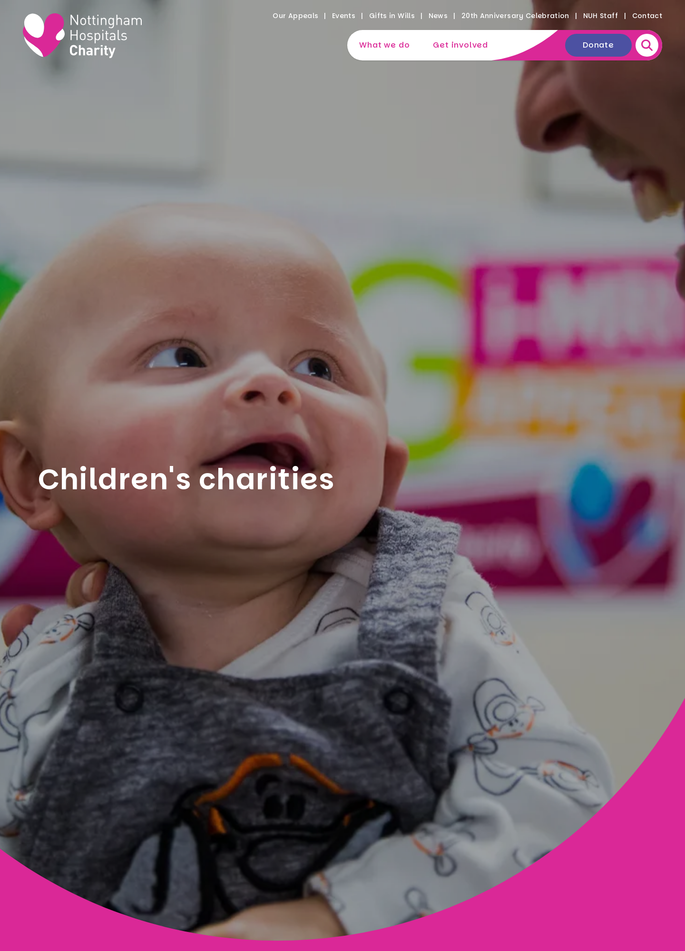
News (438, 15)
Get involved (460, 45)
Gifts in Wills (392, 15)
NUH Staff (600, 15)
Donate (598, 45)
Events (343, 15)
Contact (647, 15)
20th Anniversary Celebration (515, 15)
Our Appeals (295, 15)
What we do (384, 45)
